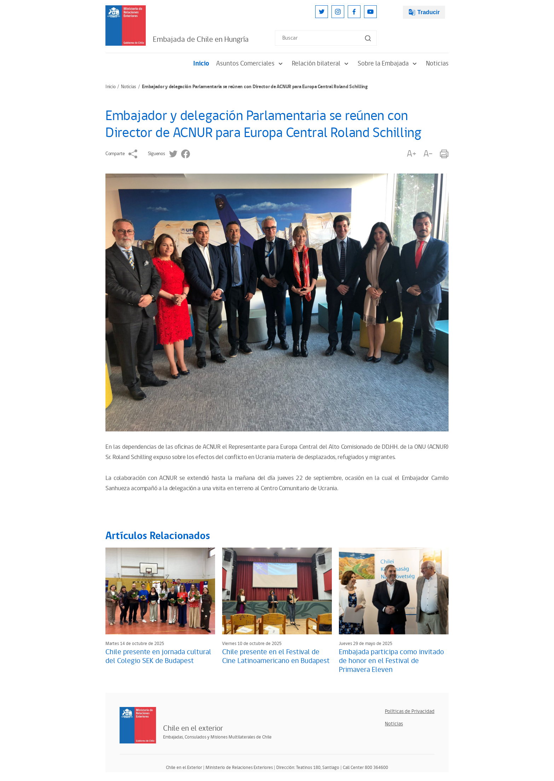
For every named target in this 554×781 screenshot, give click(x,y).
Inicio (201, 63)
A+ (411, 153)
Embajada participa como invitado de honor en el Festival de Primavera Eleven (391, 661)
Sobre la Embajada (388, 63)
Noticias (437, 63)
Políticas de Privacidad (409, 711)
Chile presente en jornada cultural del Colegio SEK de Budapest (158, 656)
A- (428, 153)
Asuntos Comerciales (250, 63)
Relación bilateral (321, 63)
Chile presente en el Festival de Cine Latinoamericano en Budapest (276, 656)
